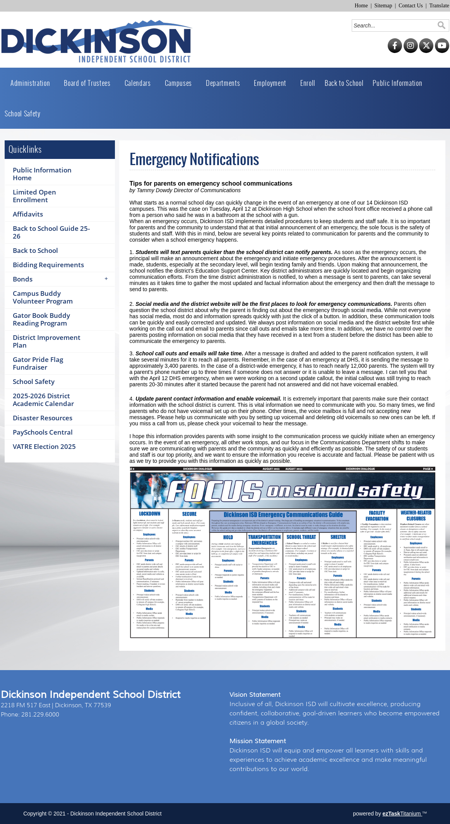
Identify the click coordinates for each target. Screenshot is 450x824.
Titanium (403, 813)
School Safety (23, 113)
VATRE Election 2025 (44, 446)
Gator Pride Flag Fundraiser (38, 363)
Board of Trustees (89, 83)
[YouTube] (442, 51)
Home (361, 6)
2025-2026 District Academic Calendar (43, 399)
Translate (439, 6)
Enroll (307, 83)
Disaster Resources (42, 417)
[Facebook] (395, 51)
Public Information (400, 83)
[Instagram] (411, 51)
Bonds (63, 279)
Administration (32, 83)
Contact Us (411, 6)
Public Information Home (42, 173)
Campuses (181, 83)
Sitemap (383, 6)
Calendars (140, 83)
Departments (225, 83)
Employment (272, 83)
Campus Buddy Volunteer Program (43, 297)
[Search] (395, 25)
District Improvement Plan (46, 341)
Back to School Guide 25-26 (51, 232)
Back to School (344, 83)
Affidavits (28, 214)
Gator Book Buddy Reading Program (41, 319)
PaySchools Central (43, 432)
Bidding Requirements (48, 264)
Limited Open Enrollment (34, 196)
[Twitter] (426, 51)
